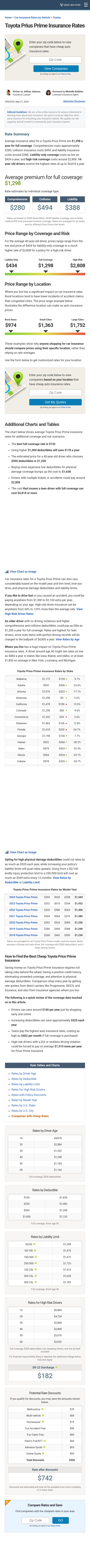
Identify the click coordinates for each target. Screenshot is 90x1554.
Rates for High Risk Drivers (28, 1089)
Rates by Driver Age (23, 1073)
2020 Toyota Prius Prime (23, 922)
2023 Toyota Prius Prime (23, 903)
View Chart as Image (23, 571)
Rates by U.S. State (23, 1105)
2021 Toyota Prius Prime (23, 916)
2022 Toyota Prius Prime (23, 910)
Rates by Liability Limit (25, 1084)
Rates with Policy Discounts (28, 1095)
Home (8, 17)
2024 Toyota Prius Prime (23, 897)
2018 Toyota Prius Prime (23, 935)
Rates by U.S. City (22, 1110)
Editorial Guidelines (17, 112)
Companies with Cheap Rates (30, 1116)
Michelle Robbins (74, 91)
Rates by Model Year (24, 1100)
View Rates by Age (67, 639)
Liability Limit (31, 882)
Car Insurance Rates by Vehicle (32, 17)
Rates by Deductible (24, 1079)
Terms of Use (66, 74)
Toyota (57, 17)
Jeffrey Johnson (32, 91)
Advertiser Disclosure (74, 101)
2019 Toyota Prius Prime (23, 928)
